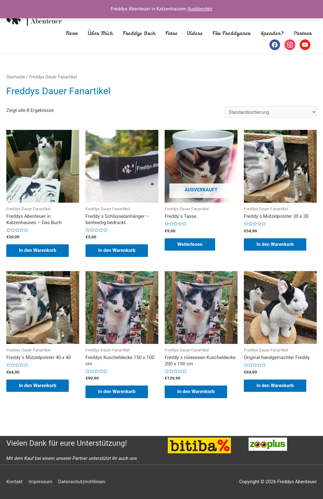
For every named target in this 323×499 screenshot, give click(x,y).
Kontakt (14, 481)
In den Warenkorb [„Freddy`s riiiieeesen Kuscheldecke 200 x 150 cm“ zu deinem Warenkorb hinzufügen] (195, 391)
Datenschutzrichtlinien (81, 481)
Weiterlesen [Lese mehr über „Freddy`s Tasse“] (190, 244)
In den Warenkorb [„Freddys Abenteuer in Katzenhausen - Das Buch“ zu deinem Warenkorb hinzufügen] (37, 250)
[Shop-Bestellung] (271, 112)
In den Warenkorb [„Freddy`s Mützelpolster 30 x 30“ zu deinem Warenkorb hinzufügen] (275, 244)
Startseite (15, 76)
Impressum (40, 481)
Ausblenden (199, 9)
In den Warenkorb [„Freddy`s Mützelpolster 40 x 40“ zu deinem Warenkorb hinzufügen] (37, 385)
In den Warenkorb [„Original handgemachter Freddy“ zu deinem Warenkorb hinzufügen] (275, 385)
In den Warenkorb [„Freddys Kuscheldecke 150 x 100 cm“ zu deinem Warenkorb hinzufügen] (116, 391)
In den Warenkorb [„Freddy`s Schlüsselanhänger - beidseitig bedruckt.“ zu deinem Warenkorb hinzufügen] (116, 250)
